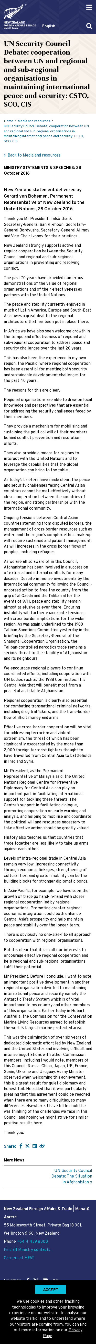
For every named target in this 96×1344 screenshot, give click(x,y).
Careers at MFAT (19, 1258)
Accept (50, 1290)
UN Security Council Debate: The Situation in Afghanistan (71, 1176)
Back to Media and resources (34, 155)
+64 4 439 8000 (32, 1241)
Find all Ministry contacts (27, 1249)
